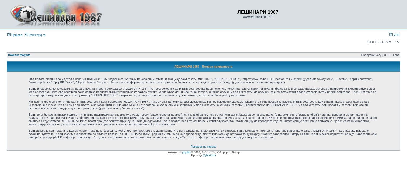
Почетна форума (19, 55)
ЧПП (394, 35)
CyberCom (209, 155)
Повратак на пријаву (203, 146)
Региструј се (35, 35)
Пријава (14, 35)
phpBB (186, 152)
